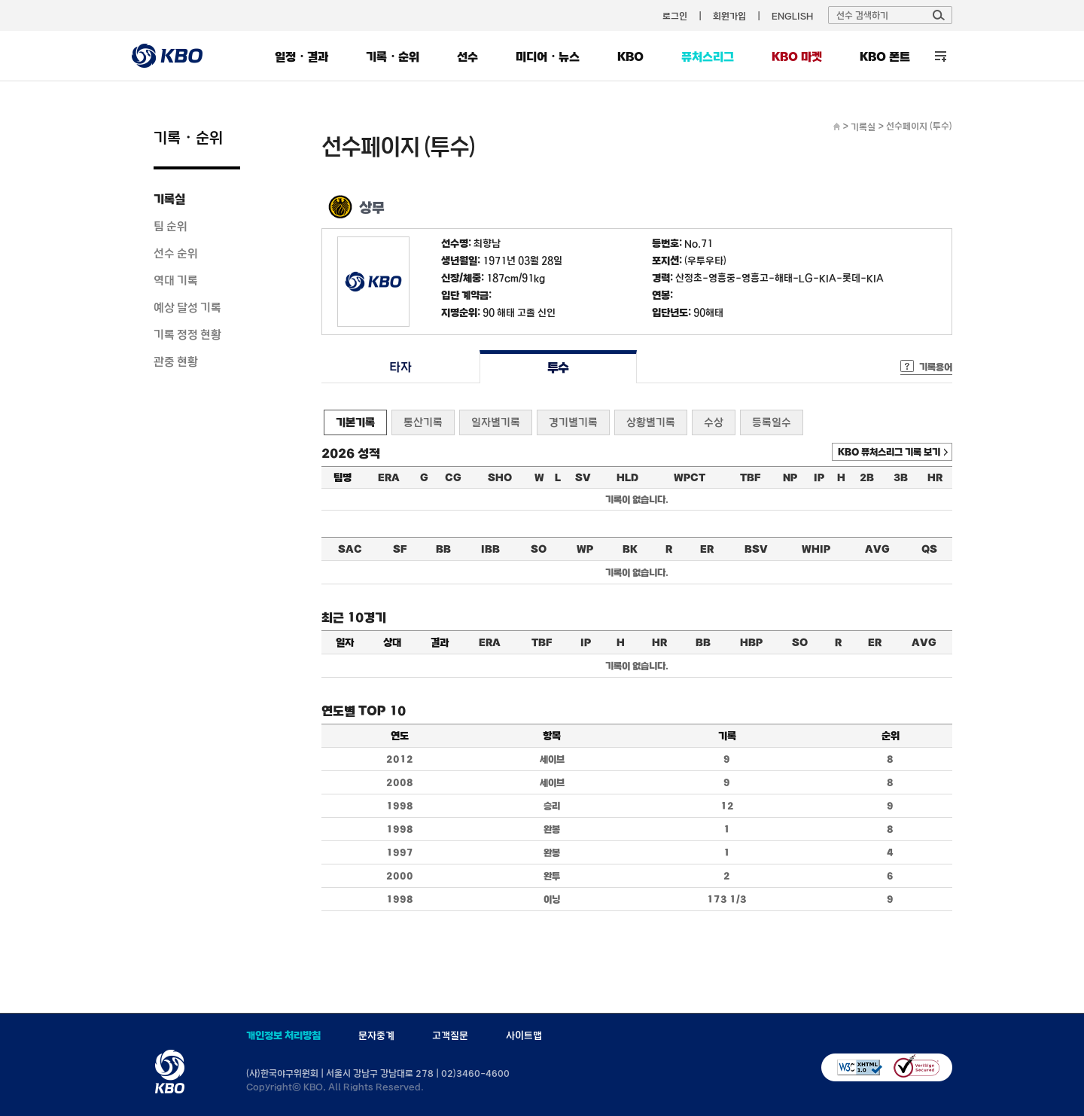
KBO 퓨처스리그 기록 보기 (889, 452)
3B (901, 477)
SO (539, 549)
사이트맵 (524, 1035)
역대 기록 (176, 280)
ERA (389, 477)
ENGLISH (792, 15)
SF (399, 549)
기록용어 (935, 366)
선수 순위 (176, 253)
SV (583, 477)
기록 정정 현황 (187, 334)
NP (790, 477)
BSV (756, 549)
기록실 (169, 199)
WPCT (689, 477)
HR (934, 477)
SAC (350, 549)
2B (867, 477)
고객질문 (450, 1035)
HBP (751, 642)
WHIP (816, 549)
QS (929, 549)
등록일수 (771, 422)
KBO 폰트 (885, 56)
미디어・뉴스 (548, 56)
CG (453, 477)
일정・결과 (301, 56)
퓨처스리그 (707, 56)
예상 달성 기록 (187, 307)
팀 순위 (170, 226)
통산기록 (423, 422)
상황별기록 (650, 422)
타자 (400, 367)
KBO (630, 56)
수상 (713, 422)
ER (707, 549)
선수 (467, 56)
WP (585, 549)
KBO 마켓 (797, 56)
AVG (877, 549)
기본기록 (355, 422)
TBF (750, 477)
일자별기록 (495, 422)
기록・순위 (392, 56)
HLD (627, 477)
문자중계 (376, 1035)
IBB (490, 549)
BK (630, 549)
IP (819, 477)
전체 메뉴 (940, 56)
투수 (558, 367)
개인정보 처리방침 (283, 1035)
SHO (500, 477)
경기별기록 (573, 422)
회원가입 (729, 15)
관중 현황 (176, 361)
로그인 (674, 15)
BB (443, 549)
